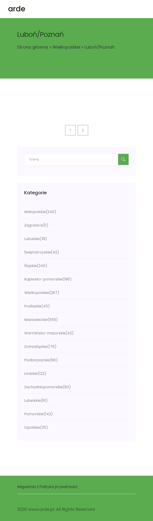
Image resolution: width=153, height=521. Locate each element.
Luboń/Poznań (100, 47)
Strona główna (32, 47)
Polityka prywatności (58, 486)
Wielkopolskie (66, 47)
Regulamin (26, 486)
